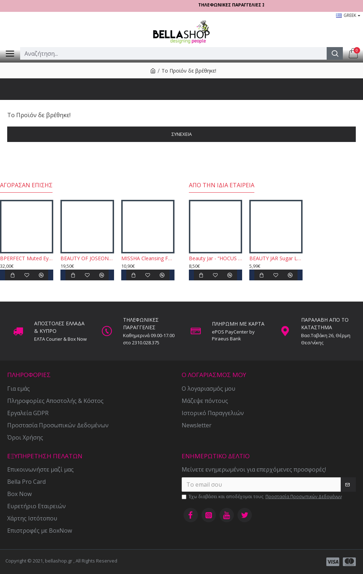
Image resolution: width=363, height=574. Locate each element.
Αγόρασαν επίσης (26, 185)
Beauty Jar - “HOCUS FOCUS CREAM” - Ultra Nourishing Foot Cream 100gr (215, 258)
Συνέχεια (182, 134)
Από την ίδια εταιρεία (221, 185)
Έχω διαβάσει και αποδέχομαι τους (262, 496)
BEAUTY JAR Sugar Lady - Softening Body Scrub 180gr (276, 258)
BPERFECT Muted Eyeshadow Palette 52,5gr (26, 258)
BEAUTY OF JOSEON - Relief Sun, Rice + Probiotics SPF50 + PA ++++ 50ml (87, 258)
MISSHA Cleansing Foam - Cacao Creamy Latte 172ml (147, 258)
